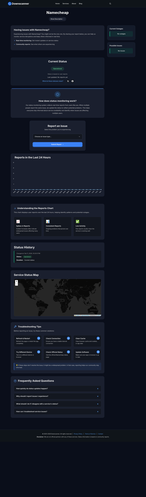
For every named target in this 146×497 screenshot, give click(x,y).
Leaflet (76, 370)
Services (66, 3)
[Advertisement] (57, 68)
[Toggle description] (64, 19)
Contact (100, 489)
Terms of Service (90, 489)
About (74, 3)
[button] (16, 336)
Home (57, 3)
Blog (80, 3)
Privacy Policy (78, 489)
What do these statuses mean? (52, 109)
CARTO (99, 370)
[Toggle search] (110, 3)
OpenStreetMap (85, 370)
